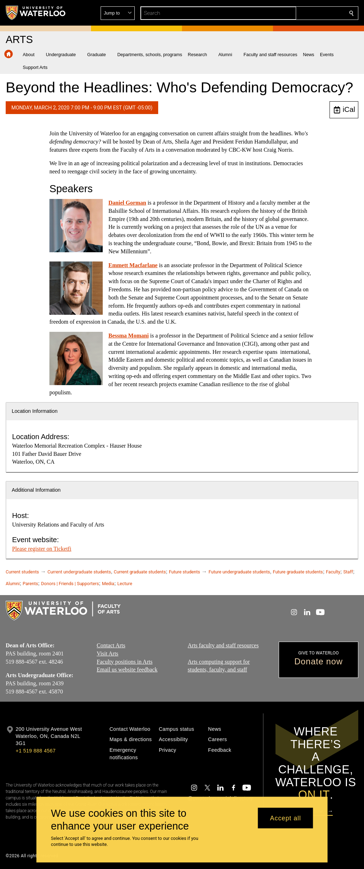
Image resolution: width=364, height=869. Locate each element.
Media (108, 583)
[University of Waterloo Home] (36, 13)
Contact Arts (111, 645)
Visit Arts (107, 654)
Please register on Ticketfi (41, 549)
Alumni (13, 583)
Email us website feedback (127, 669)
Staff (348, 571)
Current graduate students (140, 571)
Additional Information (36, 490)
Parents (30, 583)
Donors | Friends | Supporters (70, 583)
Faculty (333, 571)
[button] (300, 13)
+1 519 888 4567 (35, 751)
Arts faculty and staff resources (223, 645)
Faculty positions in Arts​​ (124, 662)
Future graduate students (298, 571)
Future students (184, 571)
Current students (22, 571)
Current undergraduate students (79, 571)
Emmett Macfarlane (132, 265)
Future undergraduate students (239, 571)
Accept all (285, 817)
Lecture (124, 583)
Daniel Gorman (127, 203)
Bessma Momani (128, 336)
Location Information (35, 411)
